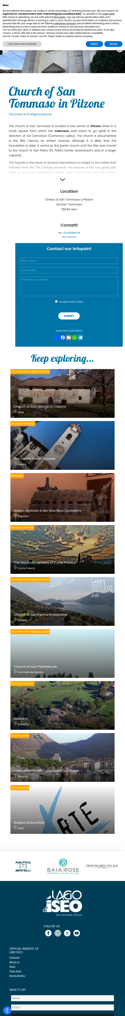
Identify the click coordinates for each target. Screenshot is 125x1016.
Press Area (15, 971)
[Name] (62, 998)
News (12, 966)
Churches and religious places (30, 114)
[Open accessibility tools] (7, 1010)
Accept (71, 301)
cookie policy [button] (108, 14)
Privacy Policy (75, 301)
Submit (69, 316)
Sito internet (69, 237)
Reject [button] (94, 44)
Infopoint (14, 957)
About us (14, 962)
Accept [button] (113, 44)
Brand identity (17, 975)
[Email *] (62, 1007)
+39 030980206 (71, 232)
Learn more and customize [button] (22, 44)
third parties (59, 17)
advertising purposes (65, 23)
